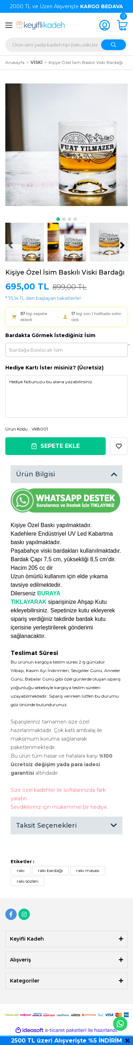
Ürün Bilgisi (35, 474)
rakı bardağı (50, 870)
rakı (20, 870)
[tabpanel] (66, 144)
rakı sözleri (27, 881)
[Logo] (40, 25)
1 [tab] (58, 219)
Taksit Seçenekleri (46, 825)
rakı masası (87, 870)
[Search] (66, 45)
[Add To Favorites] (119, 446)
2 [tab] (64, 219)
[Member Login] (104, 25)
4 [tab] (75, 219)
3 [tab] (69, 219)
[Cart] (122, 25)
